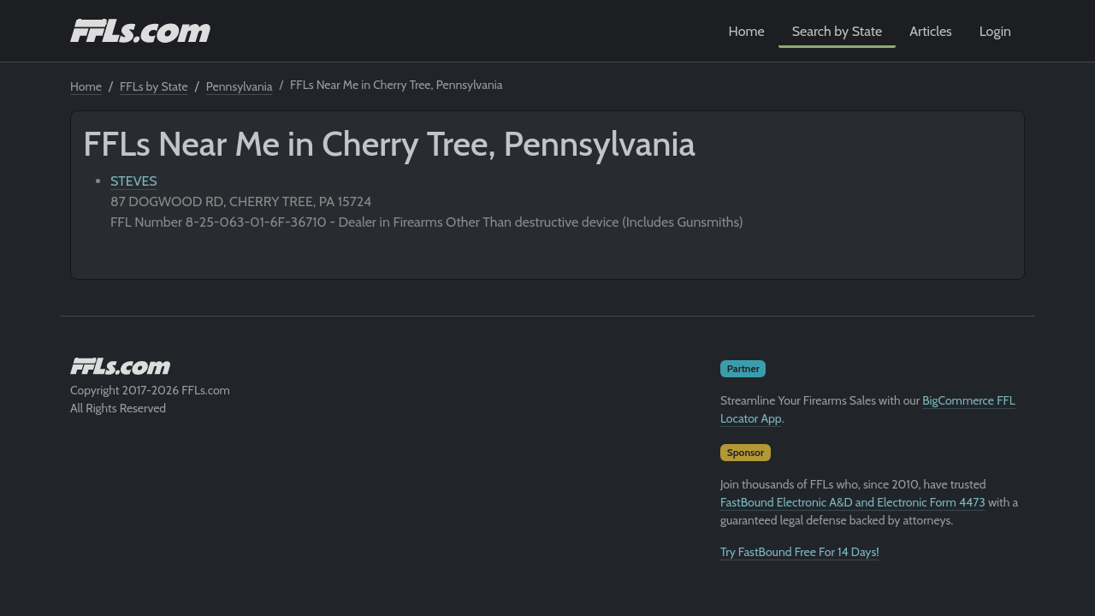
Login (995, 31)
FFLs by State (154, 86)
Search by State (837, 31)
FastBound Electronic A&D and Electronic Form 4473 (853, 502)
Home (747, 31)
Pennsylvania (239, 86)
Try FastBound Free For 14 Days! (799, 552)
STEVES (133, 181)
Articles (930, 31)
